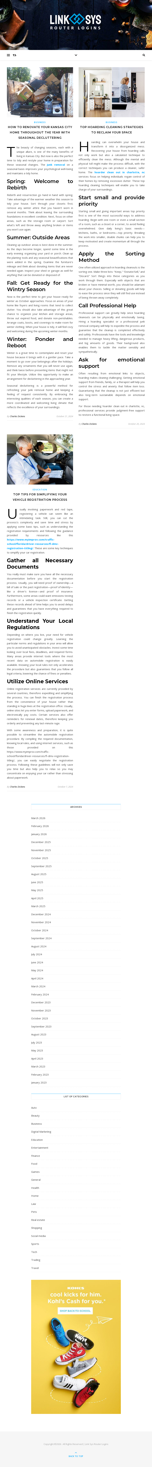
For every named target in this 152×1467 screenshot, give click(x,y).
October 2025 (39, 858)
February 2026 (40, 826)
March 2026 (38, 818)
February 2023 (40, 1074)
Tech (34, 1252)
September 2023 (41, 1026)
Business (40, 122)
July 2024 (36, 954)
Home (35, 1195)
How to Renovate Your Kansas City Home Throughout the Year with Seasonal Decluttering (40, 132)
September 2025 (41, 866)
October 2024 (39, 930)
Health (35, 1187)
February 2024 (40, 994)
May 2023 (37, 1050)
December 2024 (41, 914)
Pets (34, 1211)
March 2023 (38, 1066)
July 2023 (36, 1042)
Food (34, 1163)
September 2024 (41, 938)
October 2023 (39, 1018)
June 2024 (37, 962)
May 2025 (37, 890)
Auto (34, 1107)
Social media (38, 1236)
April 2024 (37, 978)
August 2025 (38, 874)
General (36, 1179)
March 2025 (38, 906)
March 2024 (38, 986)
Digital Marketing (41, 1131)
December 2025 (41, 842)
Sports (35, 1244)
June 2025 (37, 882)
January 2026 (39, 834)
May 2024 (37, 970)
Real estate (38, 1220)
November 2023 (41, 1010)
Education (40, 489)
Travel (35, 1268)
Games (35, 1171)
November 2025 (41, 850)
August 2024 (38, 946)
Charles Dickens (17, 416)
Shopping (36, 1227)
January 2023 (39, 1082)
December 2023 (41, 1002)
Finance (35, 1155)
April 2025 (37, 898)
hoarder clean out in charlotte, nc (120, 172)
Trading (35, 1260)
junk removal (56, 164)
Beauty (35, 1115)
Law (33, 1204)
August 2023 (38, 1034)
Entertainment (39, 1147)
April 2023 (37, 1058)
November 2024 (41, 922)
